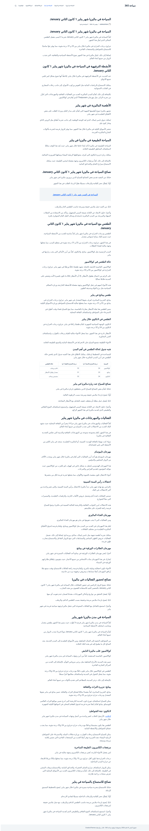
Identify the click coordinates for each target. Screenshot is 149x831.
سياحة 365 (129, 5)
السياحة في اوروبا (69, 5)
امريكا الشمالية (37, 5)
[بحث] (15, 5)
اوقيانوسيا (20, 5)
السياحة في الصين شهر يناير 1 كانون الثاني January (74, 194)
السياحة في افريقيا (58, 5)
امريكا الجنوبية (28, 5)
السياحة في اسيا (47, 5)
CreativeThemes (90, 828)
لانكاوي (107, 716)
